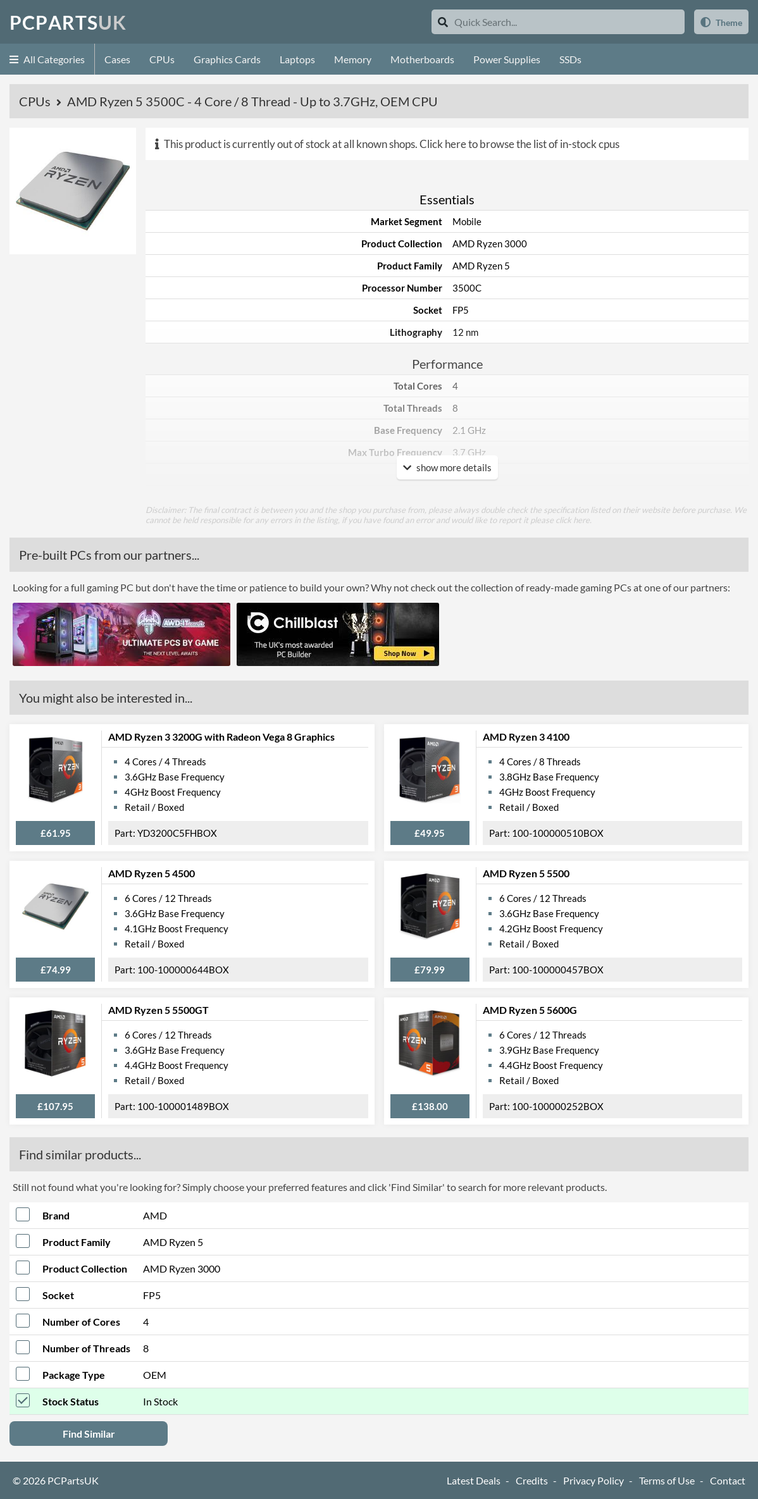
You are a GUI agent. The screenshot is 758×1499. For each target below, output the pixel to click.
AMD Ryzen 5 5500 (526, 873)
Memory (352, 59)
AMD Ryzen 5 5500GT (158, 1010)
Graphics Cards (227, 59)
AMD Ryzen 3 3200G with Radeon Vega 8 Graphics (221, 737)
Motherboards (422, 59)
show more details (447, 467)
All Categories (47, 59)
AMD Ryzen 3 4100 (526, 737)
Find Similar (89, 1434)
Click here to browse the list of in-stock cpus (519, 144)
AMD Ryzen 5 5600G (530, 1010)
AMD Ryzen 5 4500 (151, 873)
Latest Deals (473, 1480)
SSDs (570, 59)
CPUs (162, 59)
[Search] (443, 21)
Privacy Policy (593, 1480)
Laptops (297, 59)
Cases (117, 59)
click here (573, 520)
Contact (727, 1480)
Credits (532, 1480)
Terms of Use (667, 1480)
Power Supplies (506, 59)
